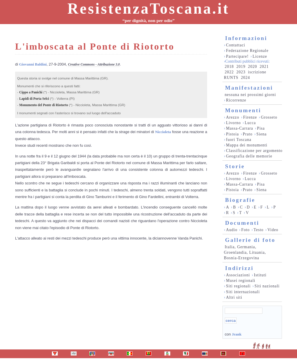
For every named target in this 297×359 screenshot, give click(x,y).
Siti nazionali (267, 286)
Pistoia (232, 134)
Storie (235, 166)
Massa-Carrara (239, 128)
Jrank (236, 334)
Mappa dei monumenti (246, 145)
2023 (240, 72)
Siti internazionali (243, 292)
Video (272, 230)
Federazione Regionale (247, 50)
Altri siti (234, 297)
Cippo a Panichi (30, 92)
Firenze (250, 117)
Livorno (233, 123)
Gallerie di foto (250, 240)
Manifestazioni (249, 88)
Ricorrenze (236, 100)
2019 (240, 66)
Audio (231, 230)
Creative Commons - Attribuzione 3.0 (93, 64)
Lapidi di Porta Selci (34, 99)
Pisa (261, 128)
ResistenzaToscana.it (149, 8)
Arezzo (232, 117)
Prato (248, 134)
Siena (261, 134)
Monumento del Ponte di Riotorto (43, 105)
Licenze (260, 56)
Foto (245, 230)
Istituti (260, 275)
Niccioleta (163, 132)
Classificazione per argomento (254, 150)
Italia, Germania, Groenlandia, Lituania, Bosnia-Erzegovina (245, 252)
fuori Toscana (238, 139)
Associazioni (238, 275)
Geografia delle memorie (249, 156)
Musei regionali (240, 280)
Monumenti (243, 110)
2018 (229, 66)
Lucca (250, 123)
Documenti (242, 223)
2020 (252, 66)
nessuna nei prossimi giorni (250, 95)
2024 (245, 77)
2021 (264, 66)
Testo (258, 230)
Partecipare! (237, 56)
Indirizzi (239, 268)
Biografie (240, 200)
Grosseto (269, 117)
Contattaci (235, 45)
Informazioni (246, 38)
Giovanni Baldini (33, 64)
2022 (229, 72)
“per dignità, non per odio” (148, 20)
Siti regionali (238, 286)
